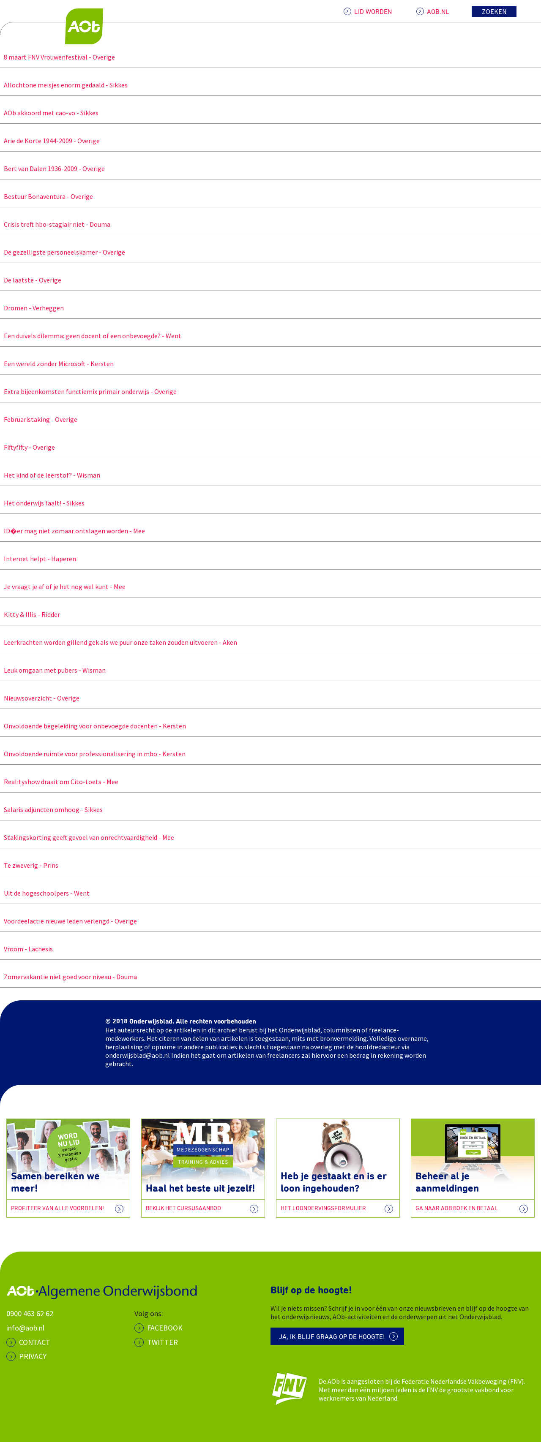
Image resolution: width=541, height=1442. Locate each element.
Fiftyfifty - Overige (27, 447)
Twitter (162, 1342)
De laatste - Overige (30, 280)
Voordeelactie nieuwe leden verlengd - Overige (68, 921)
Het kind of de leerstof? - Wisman (50, 475)
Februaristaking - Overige (38, 419)
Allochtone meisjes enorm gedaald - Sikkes (64, 85)
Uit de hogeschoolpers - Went (45, 893)
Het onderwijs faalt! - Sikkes (42, 503)
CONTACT (34, 1342)
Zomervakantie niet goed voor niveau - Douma (68, 976)
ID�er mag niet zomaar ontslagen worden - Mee (72, 531)
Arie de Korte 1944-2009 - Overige (50, 140)
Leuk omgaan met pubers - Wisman (53, 670)
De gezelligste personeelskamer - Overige (62, 252)
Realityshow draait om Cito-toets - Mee (59, 781)
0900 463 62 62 (29, 1313)
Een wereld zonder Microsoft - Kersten (57, 363)
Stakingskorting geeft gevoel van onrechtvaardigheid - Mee (87, 837)
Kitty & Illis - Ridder (30, 614)
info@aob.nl (25, 1328)
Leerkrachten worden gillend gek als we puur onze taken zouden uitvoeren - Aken (118, 642)
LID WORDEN (373, 11)
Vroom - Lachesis (26, 949)
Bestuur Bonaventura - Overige (46, 196)
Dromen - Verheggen (32, 308)
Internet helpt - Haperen (38, 558)
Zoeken (494, 11)
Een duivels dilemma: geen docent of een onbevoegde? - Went (90, 335)
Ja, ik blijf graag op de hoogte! (332, 1336)
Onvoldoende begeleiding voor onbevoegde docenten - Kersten (93, 726)
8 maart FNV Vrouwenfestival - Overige (57, 57)
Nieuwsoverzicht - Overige (39, 698)
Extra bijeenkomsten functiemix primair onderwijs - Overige (88, 391)
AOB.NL (438, 11)
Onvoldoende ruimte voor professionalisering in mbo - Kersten (93, 754)
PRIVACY (32, 1356)
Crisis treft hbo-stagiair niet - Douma (55, 224)
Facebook (165, 1328)
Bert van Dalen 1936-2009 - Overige (52, 168)
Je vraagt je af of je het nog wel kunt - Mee (63, 586)
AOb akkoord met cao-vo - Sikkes (49, 113)
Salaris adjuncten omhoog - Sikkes (51, 809)
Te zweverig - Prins (29, 865)
